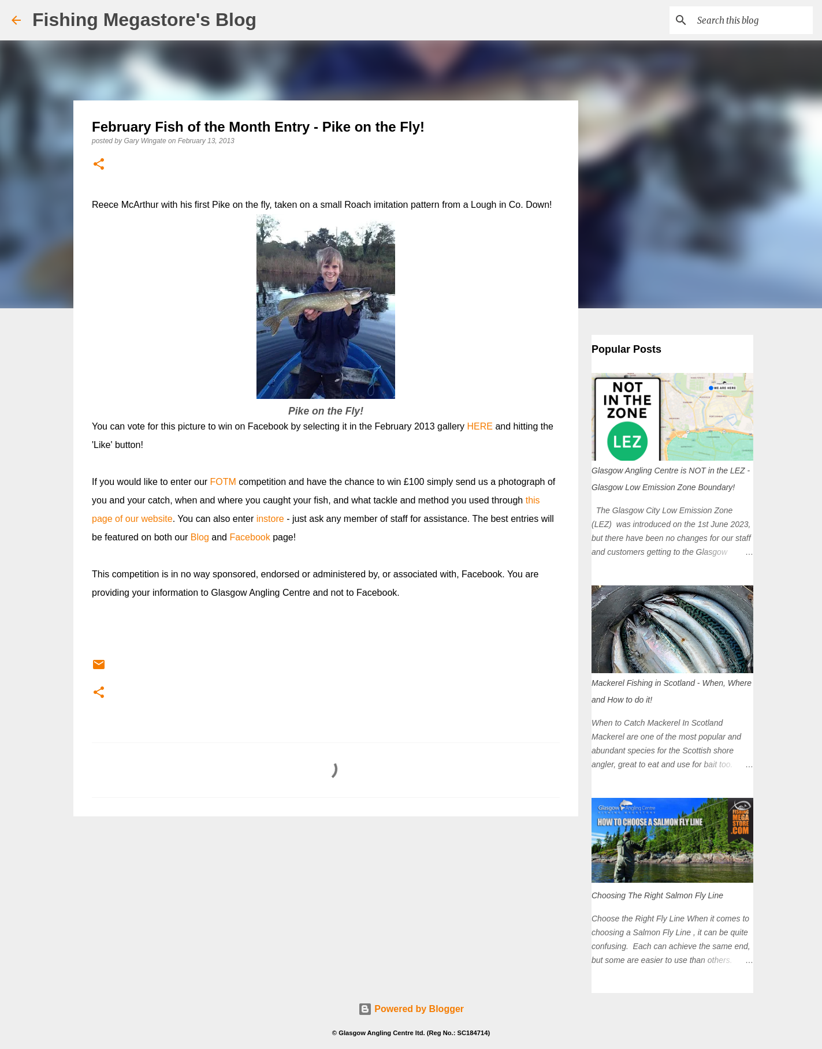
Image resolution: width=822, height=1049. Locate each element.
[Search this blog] (752, 20)
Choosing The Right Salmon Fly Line (657, 895)
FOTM (223, 482)
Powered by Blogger (411, 1009)
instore (270, 519)
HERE (480, 426)
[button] (99, 165)
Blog (200, 537)
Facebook (249, 537)
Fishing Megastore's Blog (144, 19)
